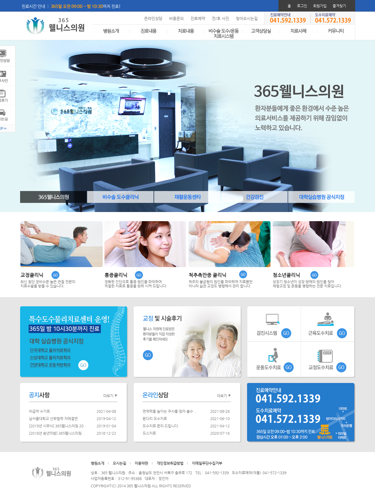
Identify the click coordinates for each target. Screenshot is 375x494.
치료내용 (186, 30)
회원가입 (320, 6)
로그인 (302, 6)
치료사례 (298, 30)
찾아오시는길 (247, 18)
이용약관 (141, 463)
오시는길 (119, 463)
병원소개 (111, 30)
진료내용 (148, 30)
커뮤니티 (336, 30)
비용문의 (176, 18)
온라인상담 (153, 18)
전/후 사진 (220, 18)
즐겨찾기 (339, 6)
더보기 (110, 395)
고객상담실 (261, 30)
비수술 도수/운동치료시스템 (223, 33)
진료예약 (197, 18)
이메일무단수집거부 (207, 463)
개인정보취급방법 (170, 463)
